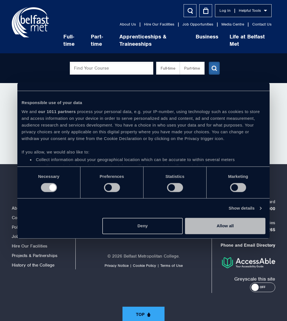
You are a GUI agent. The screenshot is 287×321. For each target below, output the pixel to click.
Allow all (225, 226)
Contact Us (261, 24)
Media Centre (232, 24)
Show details (242, 208)
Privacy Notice (117, 265)
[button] (262, 287)
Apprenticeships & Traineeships (142, 40)
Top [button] (140, 314)
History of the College (33, 265)
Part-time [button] (190, 68)
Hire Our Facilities (159, 24)
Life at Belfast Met (246, 40)
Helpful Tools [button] (252, 10)
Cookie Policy (144, 265)
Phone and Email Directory (248, 245)
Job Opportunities (197, 24)
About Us (127, 24)
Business (206, 36)
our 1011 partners (57, 111)
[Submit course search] (213, 68)
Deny (143, 226)
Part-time (96, 40)
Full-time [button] (165, 68)
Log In (224, 10)
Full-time (68, 40)
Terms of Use (171, 265)
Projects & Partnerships (34, 255)
